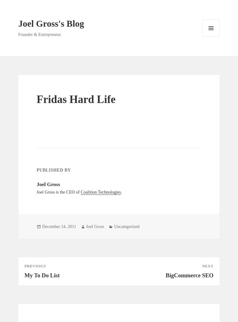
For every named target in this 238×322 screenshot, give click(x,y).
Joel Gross (95, 226)
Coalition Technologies (101, 192)
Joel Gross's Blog (51, 24)
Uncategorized (126, 226)
